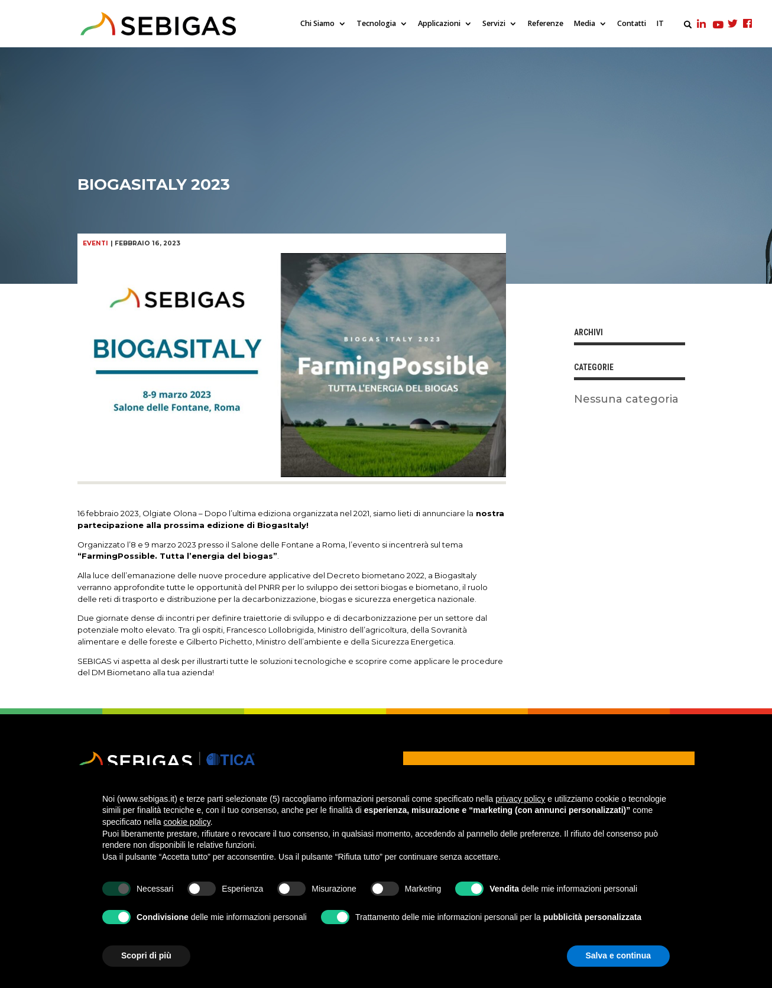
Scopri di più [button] (146, 955)
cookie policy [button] (187, 822)
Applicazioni (439, 24)
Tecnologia (376, 24)
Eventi (95, 243)
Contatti (631, 24)
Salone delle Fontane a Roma (288, 544)
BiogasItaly (455, 575)
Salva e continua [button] (618, 955)
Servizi (493, 24)
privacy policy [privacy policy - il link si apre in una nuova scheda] (520, 799)
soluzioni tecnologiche (303, 661)
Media (584, 24)
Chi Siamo (317, 24)
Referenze (545, 24)
